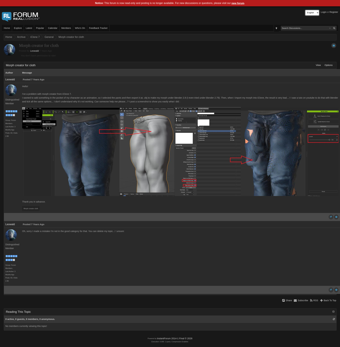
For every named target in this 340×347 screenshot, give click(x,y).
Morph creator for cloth (71, 37)
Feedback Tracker (98, 28)
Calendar (52, 28)
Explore (18, 28)
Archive (21, 37)
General (49, 37)
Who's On (80, 28)
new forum (237, 3)
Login (324, 12)
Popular (40, 28)
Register (333, 12)
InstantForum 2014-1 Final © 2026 (174, 338)
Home (7, 28)
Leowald (34, 51)
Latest (29, 28)
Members (66, 28)
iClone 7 (35, 37)
